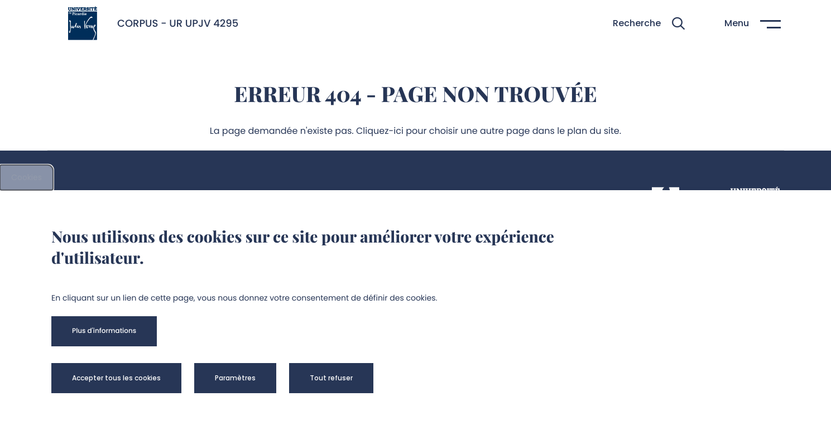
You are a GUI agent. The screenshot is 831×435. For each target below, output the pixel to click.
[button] (648, 23)
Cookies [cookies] (26, 177)
